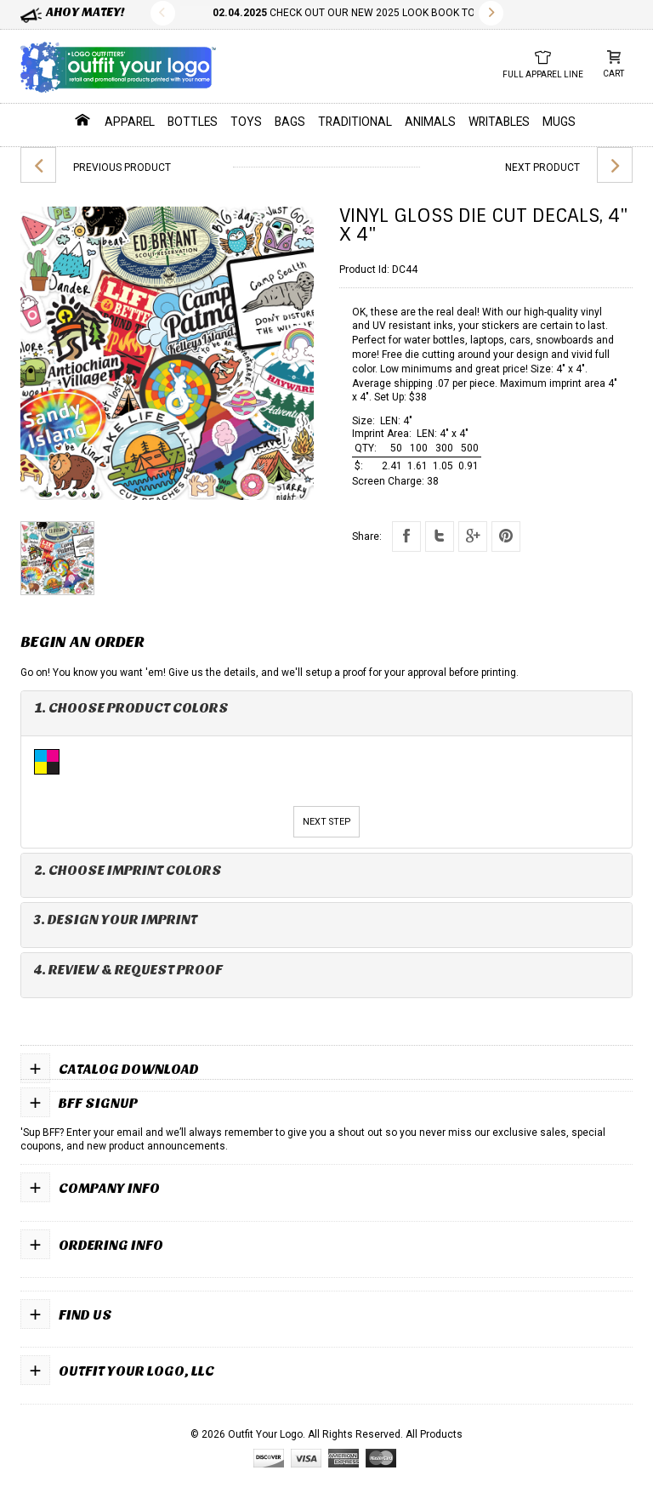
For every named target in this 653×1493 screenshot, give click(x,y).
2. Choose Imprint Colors (128, 870)
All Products (434, 1434)
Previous (162, 13)
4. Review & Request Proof (128, 970)
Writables (499, 121)
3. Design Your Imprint (115, 919)
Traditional (355, 121)
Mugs (559, 121)
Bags (290, 121)
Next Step (326, 821)
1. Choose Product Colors (131, 708)
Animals (430, 121)
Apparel (130, 121)
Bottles (193, 121)
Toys (246, 121)
